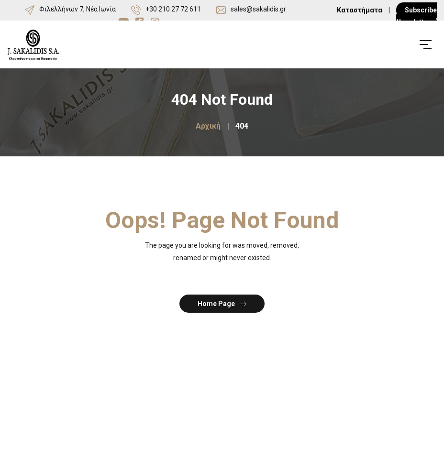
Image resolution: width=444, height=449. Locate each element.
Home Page (222, 303)
